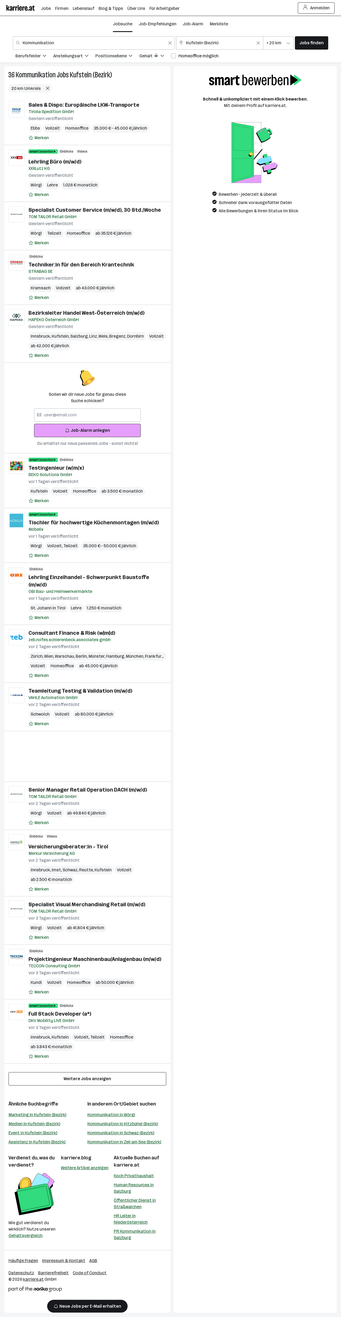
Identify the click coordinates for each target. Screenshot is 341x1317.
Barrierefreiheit (53, 1272)
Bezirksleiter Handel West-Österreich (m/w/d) (86, 313)
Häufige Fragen (23, 1260)
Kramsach (41, 287)
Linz (94, 336)
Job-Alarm (193, 23)
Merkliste (219, 23)
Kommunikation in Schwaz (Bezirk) (120, 1132)
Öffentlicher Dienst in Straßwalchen (135, 1203)
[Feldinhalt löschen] (170, 43)
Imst (57, 869)
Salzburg (79, 336)
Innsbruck (41, 336)
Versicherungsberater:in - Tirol (68, 846)
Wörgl (36, 184)
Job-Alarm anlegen (87, 430)
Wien (49, 656)
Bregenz (118, 336)
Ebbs (35, 128)
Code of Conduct (90, 1272)
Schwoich (40, 714)
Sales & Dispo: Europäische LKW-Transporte (84, 105)
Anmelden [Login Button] (316, 8)
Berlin (82, 656)
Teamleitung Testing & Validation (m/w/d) (80, 691)
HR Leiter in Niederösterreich (131, 1219)
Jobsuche (122, 23)
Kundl (36, 982)
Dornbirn (135, 336)
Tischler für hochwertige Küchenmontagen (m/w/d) (94, 522)
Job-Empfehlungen (157, 23)
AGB (93, 1260)
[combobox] (94, 43)
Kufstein (61, 336)
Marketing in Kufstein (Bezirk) (37, 1114)
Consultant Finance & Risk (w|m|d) (72, 633)
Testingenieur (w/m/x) (56, 468)
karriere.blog (76, 1158)
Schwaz (71, 869)
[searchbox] (87, 415)
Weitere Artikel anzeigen (84, 1167)
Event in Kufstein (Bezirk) (33, 1132)
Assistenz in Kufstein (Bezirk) (37, 1141)
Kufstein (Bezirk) (91, 74)
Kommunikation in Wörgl (111, 1114)
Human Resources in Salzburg (134, 1188)
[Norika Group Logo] (35, 1290)
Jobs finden (311, 42)
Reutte (87, 869)
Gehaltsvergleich (25, 1235)
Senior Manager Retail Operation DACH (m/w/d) (88, 790)
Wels (104, 336)
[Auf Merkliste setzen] (39, 138)
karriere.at (127, 1165)
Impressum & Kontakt (63, 1260)
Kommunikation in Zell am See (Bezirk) (124, 1141)
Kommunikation (36, 74)
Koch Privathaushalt (134, 1175)
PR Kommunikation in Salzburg (135, 1234)
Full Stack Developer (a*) (60, 1014)
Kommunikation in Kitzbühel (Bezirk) (122, 1123)
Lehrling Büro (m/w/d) (55, 161)
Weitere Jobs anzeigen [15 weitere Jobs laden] (87, 1078)
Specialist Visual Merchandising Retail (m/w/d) (87, 904)
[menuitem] (34, 57)
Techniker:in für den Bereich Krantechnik (81, 264)
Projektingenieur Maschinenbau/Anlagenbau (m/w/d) (95, 959)
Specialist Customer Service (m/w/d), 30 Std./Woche (95, 210)
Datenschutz (21, 1272)
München (135, 656)
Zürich (37, 656)
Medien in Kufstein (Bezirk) (34, 1123)
